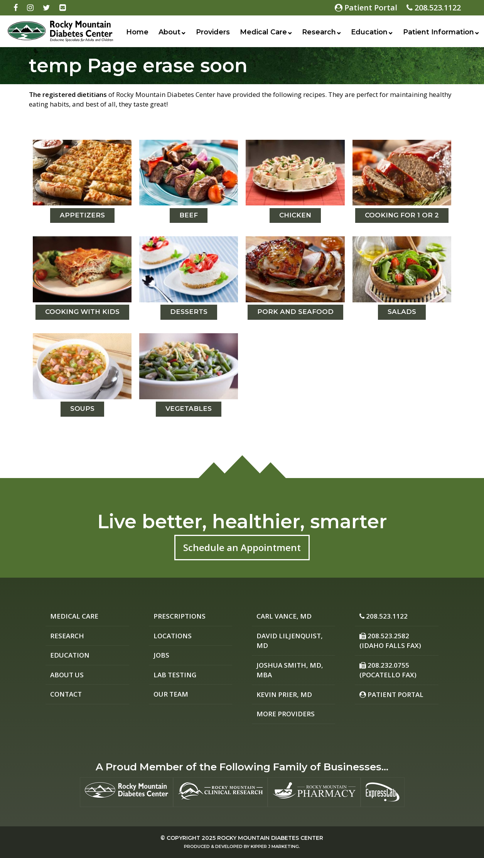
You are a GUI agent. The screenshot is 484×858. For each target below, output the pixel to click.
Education (369, 32)
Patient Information (438, 32)
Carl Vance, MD (284, 616)
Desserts (188, 311)
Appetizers (82, 215)
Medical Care (263, 32)
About (169, 32)
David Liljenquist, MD (289, 640)
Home (137, 32)
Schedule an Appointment (242, 547)
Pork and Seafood (295, 311)
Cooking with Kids (82, 311)
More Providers (285, 713)
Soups (82, 408)
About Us (67, 674)
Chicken (295, 215)
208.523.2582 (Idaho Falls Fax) (390, 640)
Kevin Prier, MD (284, 694)
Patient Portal (366, 7)
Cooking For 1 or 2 (402, 215)
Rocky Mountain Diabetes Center (270, 837)
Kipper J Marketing (275, 846)
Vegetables (188, 408)
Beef (188, 215)
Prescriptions (179, 616)
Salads (402, 311)
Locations (172, 635)
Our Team (170, 694)
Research (319, 32)
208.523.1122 (433, 7)
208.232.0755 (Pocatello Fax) (388, 670)
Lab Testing (174, 674)
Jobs (161, 655)
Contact (66, 694)
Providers (213, 32)
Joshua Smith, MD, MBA (289, 670)
